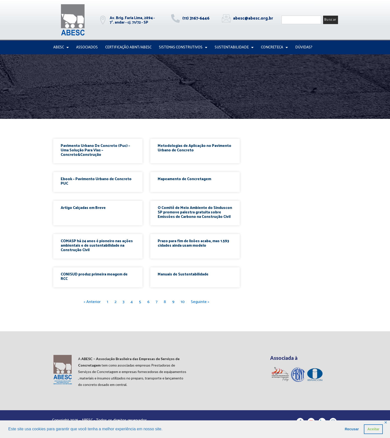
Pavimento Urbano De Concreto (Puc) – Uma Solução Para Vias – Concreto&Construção (95, 150)
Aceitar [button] (373, 429)
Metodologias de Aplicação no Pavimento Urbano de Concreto (194, 148)
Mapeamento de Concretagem (184, 179)
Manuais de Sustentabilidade (183, 274)
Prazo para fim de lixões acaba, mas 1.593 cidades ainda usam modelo (193, 243)
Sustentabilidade (234, 47)
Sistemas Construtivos (183, 47)
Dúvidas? (303, 47)
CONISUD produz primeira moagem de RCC (94, 276)
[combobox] (301, 20)
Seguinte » (200, 302)
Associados (87, 47)
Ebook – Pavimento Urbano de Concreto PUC (96, 181)
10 (183, 302)
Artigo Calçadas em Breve (83, 208)
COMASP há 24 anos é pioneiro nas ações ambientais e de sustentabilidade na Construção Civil (97, 245)
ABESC (61, 47)
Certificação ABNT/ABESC (128, 47)
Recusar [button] (352, 429)
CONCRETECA (274, 47)
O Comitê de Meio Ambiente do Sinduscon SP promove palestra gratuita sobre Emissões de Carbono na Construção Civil (195, 212)
